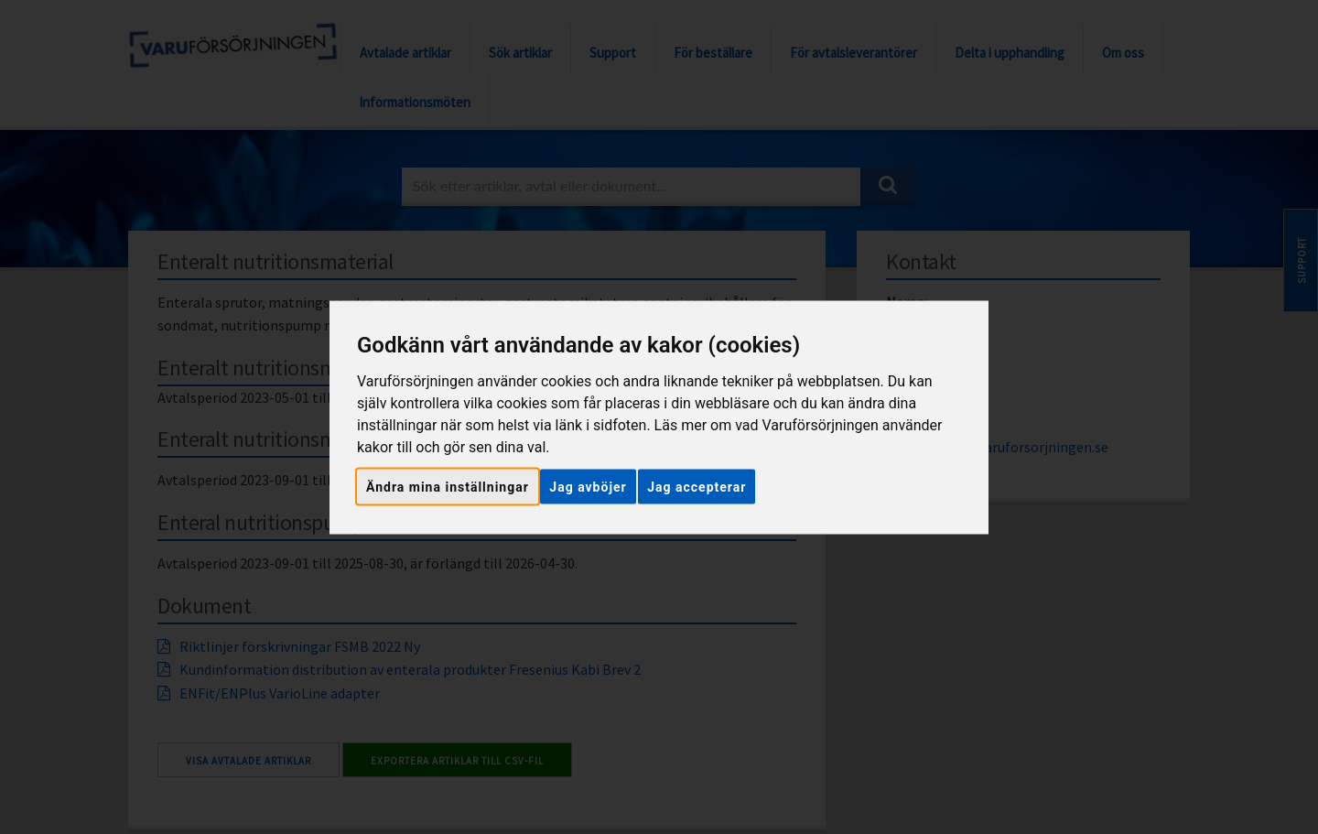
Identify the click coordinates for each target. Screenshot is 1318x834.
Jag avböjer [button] (587, 486)
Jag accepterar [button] (696, 486)
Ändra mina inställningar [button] (447, 486)
